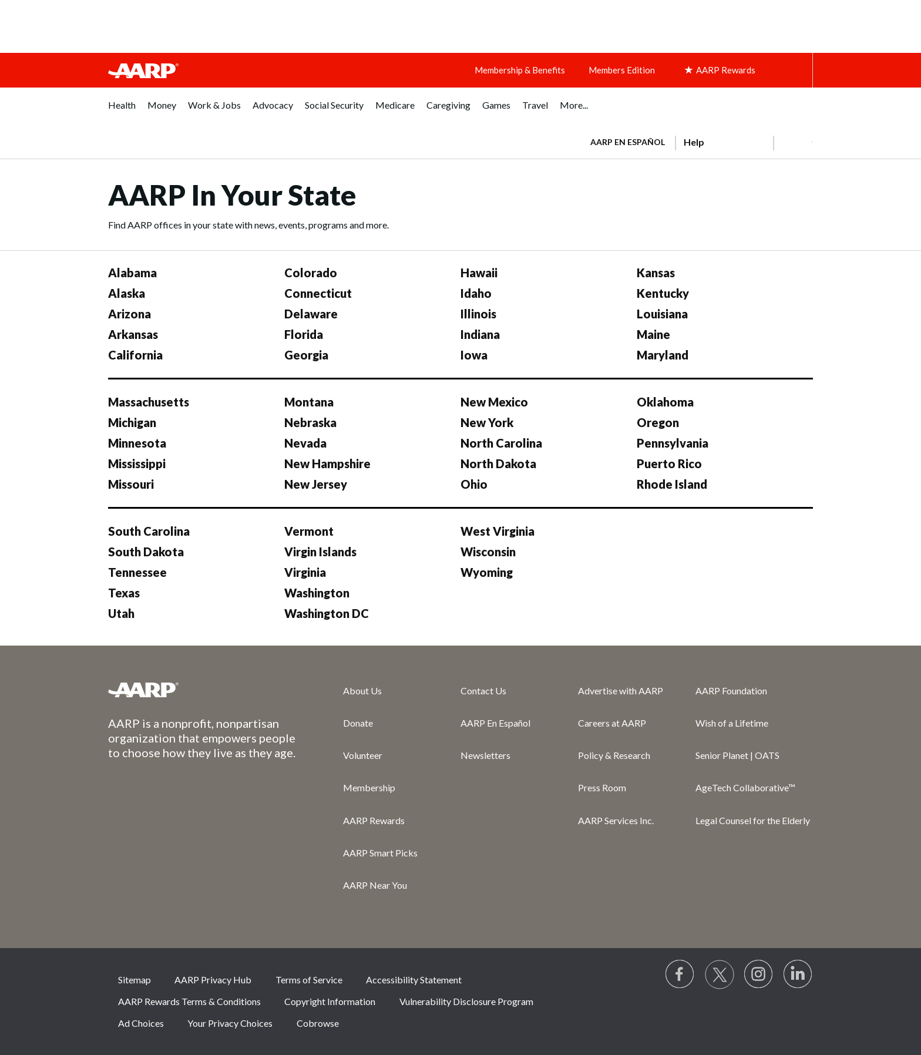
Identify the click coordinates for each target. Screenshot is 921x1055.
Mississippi (137, 463)
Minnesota (137, 443)
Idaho (476, 293)
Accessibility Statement (414, 979)
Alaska (126, 293)
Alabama (132, 273)
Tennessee (137, 572)
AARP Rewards (374, 820)
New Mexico (494, 402)
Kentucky (663, 293)
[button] (793, 142)
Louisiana (662, 314)
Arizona (129, 314)
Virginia (305, 572)
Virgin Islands (320, 552)
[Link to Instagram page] (759, 974)
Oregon (658, 422)
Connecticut (318, 293)
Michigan (132, 422)
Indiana (480, 334)
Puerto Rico (669, 463)
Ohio (474, 484)
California (135, 355)
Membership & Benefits (520, 70)
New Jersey (315, 484)
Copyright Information (329, 1001)
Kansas (656, 273)
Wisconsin (488, 552)
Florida (303, 334)
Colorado (310, 273)
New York (486, 422)
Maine (653, 334)
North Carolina (501, 443)
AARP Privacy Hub (212, 979)
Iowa (474, 355)
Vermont (309, 531)
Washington (316, 593)
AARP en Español (627, 142)
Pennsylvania (672, 443)
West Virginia (497, 531)
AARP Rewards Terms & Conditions (189, 1001)
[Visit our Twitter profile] (719, 974)
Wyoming (486, 572)
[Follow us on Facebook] (680, 974)
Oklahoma (665, 402)
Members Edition (622, 70)
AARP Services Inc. (616, 820)
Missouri (131, 484)
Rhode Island (672, 484)
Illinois (478, 314)
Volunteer (362, 755)
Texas (124, 593)
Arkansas (133, 334)
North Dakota (498, 463)
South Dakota (146, 552)
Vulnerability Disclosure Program (466, 1001)
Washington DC (326, 613)
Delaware (311, 314)
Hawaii (479, 273)
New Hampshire (327, 463)
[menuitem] (122, 111)
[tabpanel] (696, 141)
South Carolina (149, 531)
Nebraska (310, 422)
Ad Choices (141, 1023)
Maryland (662, 355)
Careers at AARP (612, 722)
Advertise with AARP (620, 690)
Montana (309, 402)
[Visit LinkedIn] (798, 974)
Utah (121, 613)
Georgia (306, 355)
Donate (358, 722)
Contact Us (483, 690)
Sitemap (134, 979)
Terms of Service (308, 979)
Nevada (305, 443)
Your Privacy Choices (230, 1023)
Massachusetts (148, 402)
